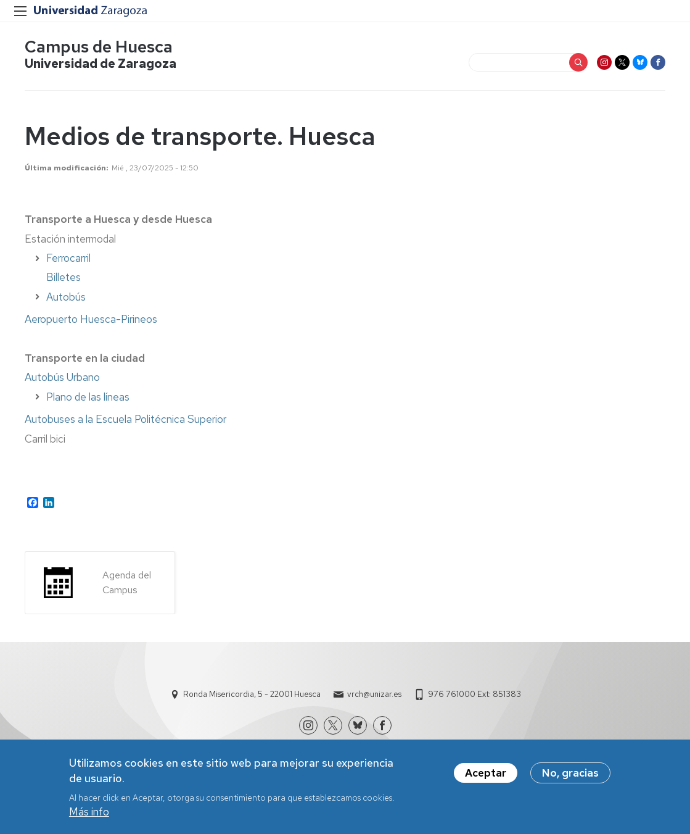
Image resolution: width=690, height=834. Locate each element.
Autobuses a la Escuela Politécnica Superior (125, 419)
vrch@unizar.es (374, 694)
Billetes (63, 277)
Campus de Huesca (99, 46)
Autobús (66, 297)
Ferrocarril (68, 258)
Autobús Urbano (62, 377)
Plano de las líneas (87, 397)
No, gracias (570, 777)
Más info (89, 815)
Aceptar (485, 777)
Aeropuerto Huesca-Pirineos (91, 319)
